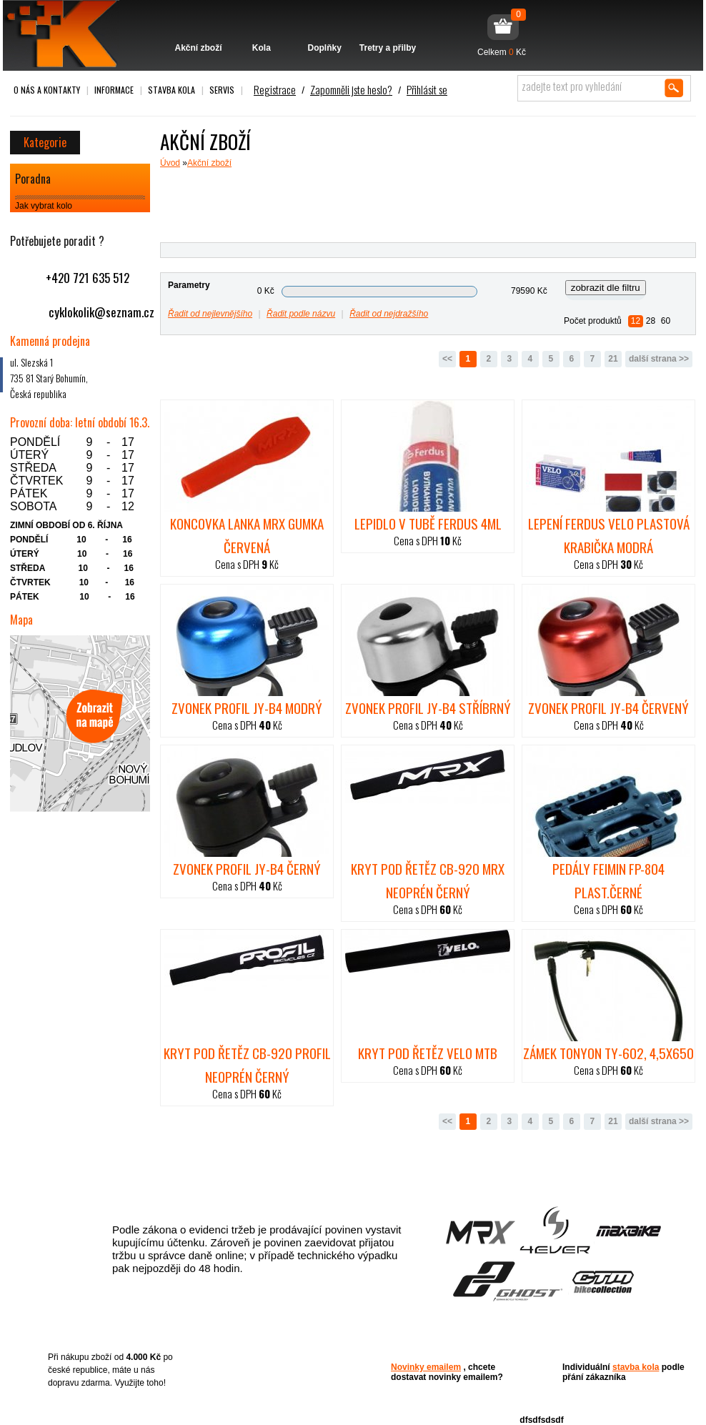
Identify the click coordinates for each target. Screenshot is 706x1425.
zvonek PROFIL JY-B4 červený (608, 707)
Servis (221, 90)
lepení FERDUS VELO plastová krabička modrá (609, 535)
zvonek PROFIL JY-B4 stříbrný (428, 707)
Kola (261, 26)
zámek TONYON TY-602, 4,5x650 (608, 1053)
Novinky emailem (426, 1367)
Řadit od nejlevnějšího (210, 314)
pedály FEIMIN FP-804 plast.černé (608, 880)
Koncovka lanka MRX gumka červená (247, 535)
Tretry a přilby (387, 26)
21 (612, 359)
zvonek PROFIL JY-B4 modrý (246, 707)
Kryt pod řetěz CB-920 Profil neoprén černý (247, 1064)
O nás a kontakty (47, 90)
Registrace (275, 89)
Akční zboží (198, 26)
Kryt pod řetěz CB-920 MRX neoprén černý (427, 880)
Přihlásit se (427, 89)
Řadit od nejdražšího (388, 314)
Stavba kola (171, 90)
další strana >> (659, 359)
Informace (114, 90)
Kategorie (45, 142)
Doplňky (324, 26)
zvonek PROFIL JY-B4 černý (247, 868)
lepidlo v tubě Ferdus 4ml (428, 523)
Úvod (170, 163)
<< (447, 359)
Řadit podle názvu (301, 314)
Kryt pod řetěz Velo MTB (427, 1053)
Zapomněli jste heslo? (351, 89)
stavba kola (635, 1367)
